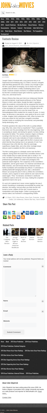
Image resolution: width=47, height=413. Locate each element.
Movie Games (8, 31)
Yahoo (9, 217)
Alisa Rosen (20, 197)
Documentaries (5, 28)
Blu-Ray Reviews (22, 25)
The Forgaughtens (37, 31)
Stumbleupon (36, 213)
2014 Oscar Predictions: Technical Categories (13, 346)
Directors (41, 25)
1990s (43, 19)
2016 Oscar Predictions (32, 373)
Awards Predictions (11, 25)
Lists (2, 31)
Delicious (23, 213)
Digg (27, 213)
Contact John (6, 397)
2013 (21, 22)
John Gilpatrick (34, 43)
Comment (7, 266)
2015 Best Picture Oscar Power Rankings (12, 351)
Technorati (5, 217)
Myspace (18, 217)
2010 (7, 22)
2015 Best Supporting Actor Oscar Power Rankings (14, 364)
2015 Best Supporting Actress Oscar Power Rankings (15, 360)
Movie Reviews (18, 31)
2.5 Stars (8, 197)
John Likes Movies (11, 410)
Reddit (41, 213)
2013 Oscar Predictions (17, 341)
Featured (20, 28)
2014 (25, 22)
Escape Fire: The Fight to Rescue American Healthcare (15, 242)
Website (6, 321)
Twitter (9, 213)
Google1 (14, 213)
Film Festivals (27, 28)
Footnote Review (10, 39)
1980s (38, 19)
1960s (28, 19)
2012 (16, 22)
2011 (12, 22)
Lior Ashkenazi (18, 199)
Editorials (13, 28)
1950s (23, 19)
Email (18, 213)
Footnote (36, 197)
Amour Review (31, 238)
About (7, 341)
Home (2, 19)
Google (32, 213)
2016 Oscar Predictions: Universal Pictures (12, 373)
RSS (23, 217)
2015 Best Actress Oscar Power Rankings (12, 355)
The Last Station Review (40, 239)
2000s (3, 22)
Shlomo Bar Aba (29, 199)
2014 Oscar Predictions (31, 341)
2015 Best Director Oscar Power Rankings (12, 369)
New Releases (27, 31)
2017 (39, 22)
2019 (2, 25)
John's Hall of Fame (38, 28)
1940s (17, 19)
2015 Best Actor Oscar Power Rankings (35, 351)
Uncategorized (5, 34)
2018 (43, 22)
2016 (34, 22)
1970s (33, 19)
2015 (30, 22)
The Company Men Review (7, 240)
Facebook (5, 213)
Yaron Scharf (40, 199)
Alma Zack (28, 197)
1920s (7, 19)
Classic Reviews (32, 25)
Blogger (14, 217)
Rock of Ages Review (23, 239)
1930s (12, 19)
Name (7, 301)
